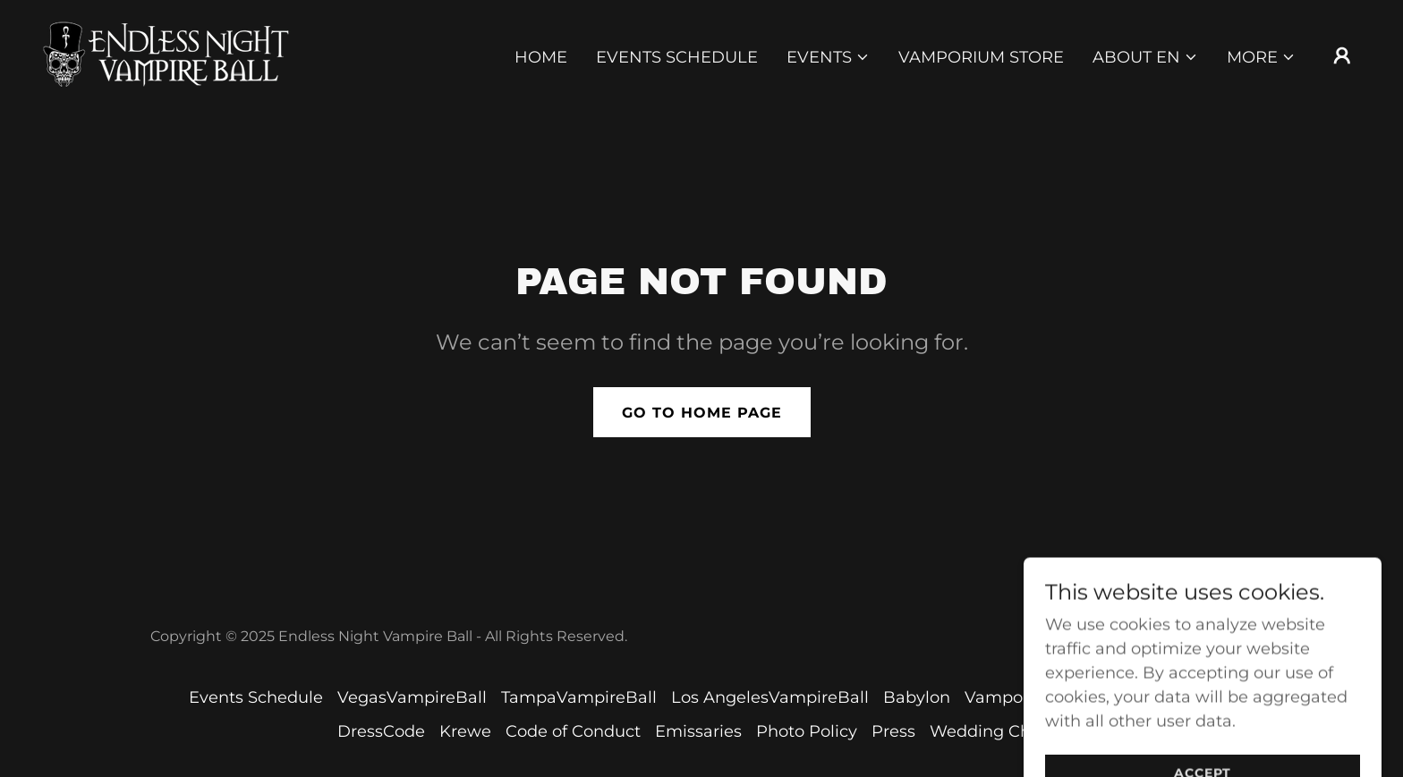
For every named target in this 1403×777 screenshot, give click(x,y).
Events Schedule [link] (677, 57)
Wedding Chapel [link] (998, 731)
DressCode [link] (381, 731)
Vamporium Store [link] (981, 57)
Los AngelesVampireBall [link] (770, 697)
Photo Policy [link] (806, 731)
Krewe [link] (465, 731)
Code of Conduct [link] (573, 731)
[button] (828, 57)
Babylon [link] (916, 697)
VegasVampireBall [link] (412, 697)
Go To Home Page (702, 412)
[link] (168, 53)
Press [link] (893, 731)
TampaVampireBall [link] (579, 697)
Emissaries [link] (698, 731)
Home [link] (540, 57)
